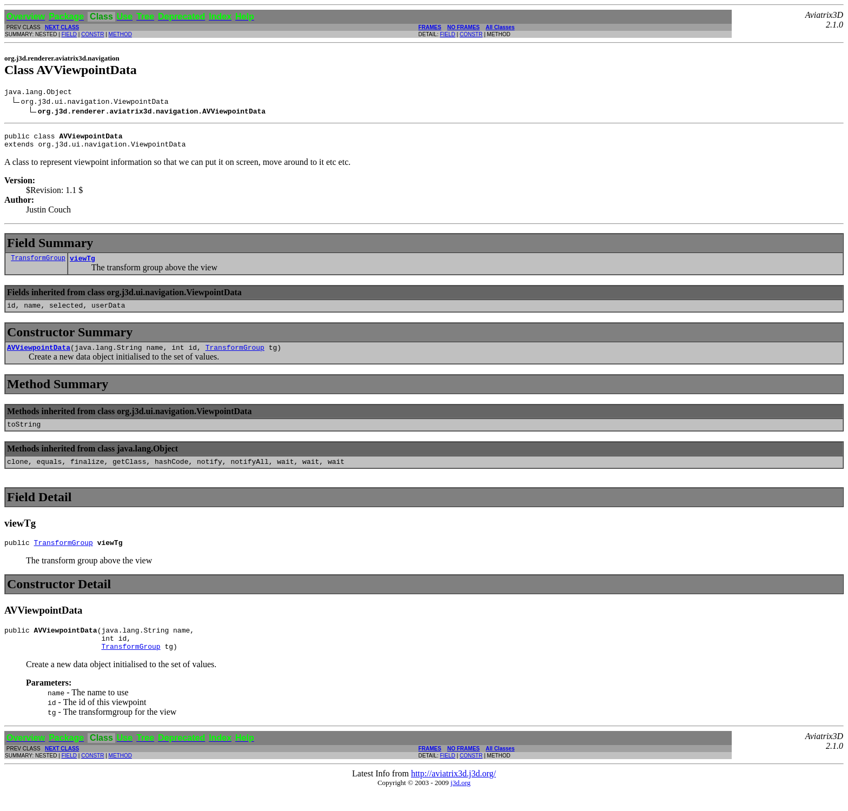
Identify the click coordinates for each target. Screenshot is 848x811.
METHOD (120, 34)
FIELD (69, 34)
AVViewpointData (38, 357)
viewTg (82, 264)
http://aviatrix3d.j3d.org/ (453, 792)
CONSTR (92, 34)
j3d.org (461, 802)
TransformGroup (38, 264)
